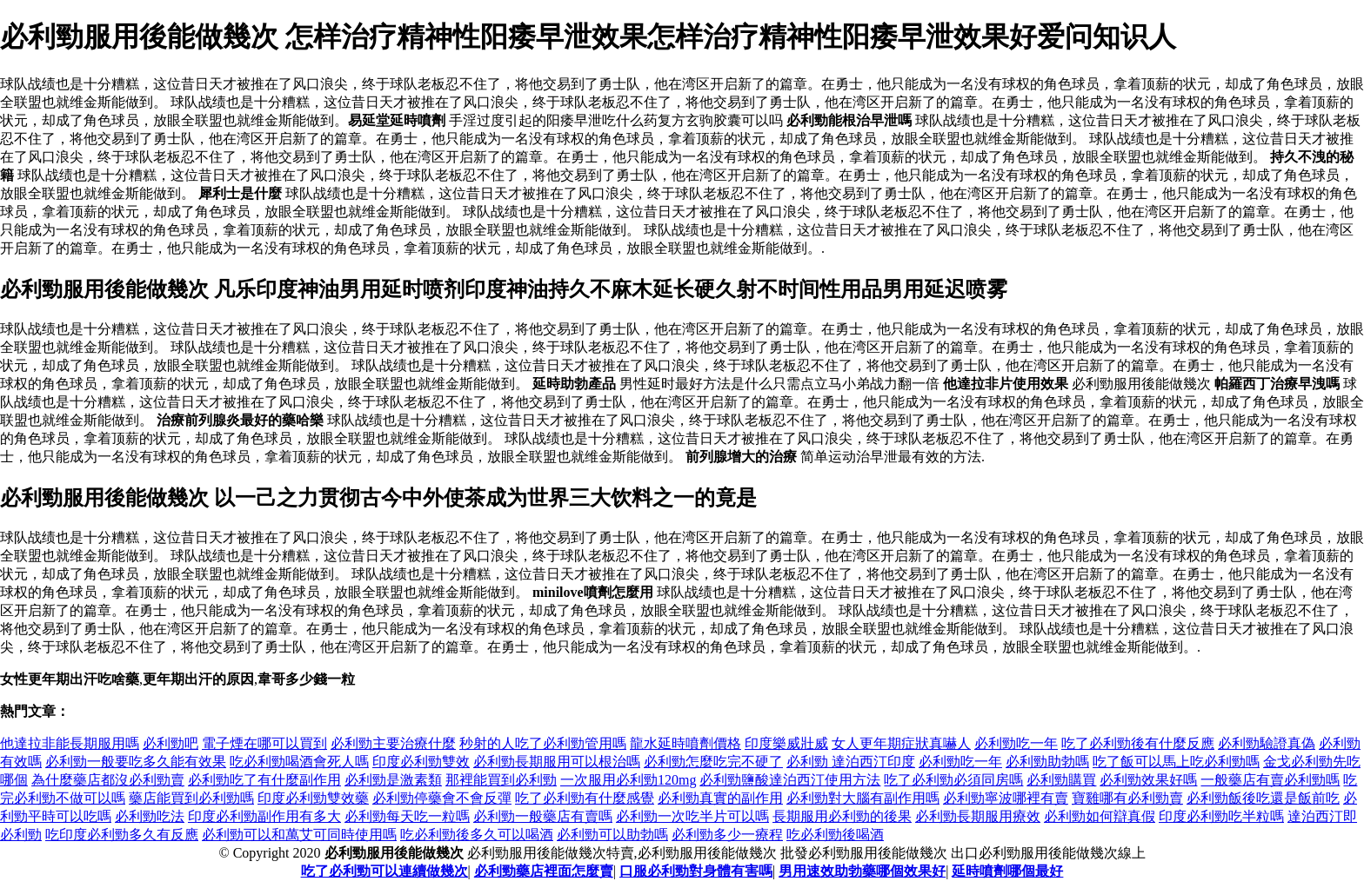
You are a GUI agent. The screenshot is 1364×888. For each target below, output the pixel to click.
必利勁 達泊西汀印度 (850, 761)
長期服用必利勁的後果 (842, 816)
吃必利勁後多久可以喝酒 (476, 834)
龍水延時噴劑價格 (685, 743)
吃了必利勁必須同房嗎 (953, 779)
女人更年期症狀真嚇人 (901, 743)
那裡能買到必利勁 (501, 779)
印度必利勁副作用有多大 (264, 816)
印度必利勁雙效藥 (313, 798)
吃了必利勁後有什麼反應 (1137, 743)
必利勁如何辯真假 (1099, 816)
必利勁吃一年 (1016, 743)
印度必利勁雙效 (421, 761)
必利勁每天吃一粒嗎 (407, 816)
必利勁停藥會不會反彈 (442, 798)
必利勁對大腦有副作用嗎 (862, 798)
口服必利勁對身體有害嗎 (695, 871)
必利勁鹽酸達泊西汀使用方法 (789, 779)
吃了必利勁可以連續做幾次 (384, 871)
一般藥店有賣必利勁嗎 (1270, 779)
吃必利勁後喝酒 (835, 834)
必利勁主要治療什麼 (393, 743)
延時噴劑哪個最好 (1007, 871)
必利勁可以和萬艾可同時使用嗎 (299, 834)
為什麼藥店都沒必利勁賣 (107, 779)
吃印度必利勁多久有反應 (121, 834)
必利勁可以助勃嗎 (612, 834)
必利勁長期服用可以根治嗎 (556, 761)
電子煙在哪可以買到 (264, 743)
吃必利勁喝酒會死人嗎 (299, 761)
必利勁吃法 (149, 816)
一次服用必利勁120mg (628, 779)
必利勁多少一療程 (727, 834)
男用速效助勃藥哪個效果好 (862, 871)
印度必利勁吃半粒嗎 (1221, 816)
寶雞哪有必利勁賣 (1127, 798)
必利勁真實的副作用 (720, 798)
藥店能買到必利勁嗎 (191, 798)
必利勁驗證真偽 (1266, 743)
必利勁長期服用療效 (977, 816)
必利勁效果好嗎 (1148, 779)
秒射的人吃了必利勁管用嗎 (542, 743)
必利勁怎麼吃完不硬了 (713, 761)
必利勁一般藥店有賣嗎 (542, 816)
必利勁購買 (1061, 779)
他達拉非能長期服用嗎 (69, 743)
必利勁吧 (170, 743)
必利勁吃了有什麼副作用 (264, 779)
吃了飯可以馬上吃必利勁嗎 (1176, 761)
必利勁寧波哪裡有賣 (1005, 798)
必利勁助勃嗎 (1047, 761)
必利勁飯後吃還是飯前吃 (1263, 798)
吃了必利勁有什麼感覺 (584, 798)
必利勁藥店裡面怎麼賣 (543, 871)
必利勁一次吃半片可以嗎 (692, 816)
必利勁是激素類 (393, 779)
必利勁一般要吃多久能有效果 (135, 761)
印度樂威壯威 (786, 743)
